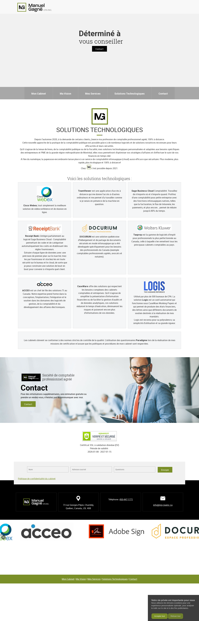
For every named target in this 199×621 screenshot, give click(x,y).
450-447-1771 (126, 499)
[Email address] (179, 8)
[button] (52, 531)
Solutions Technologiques (115, 579)
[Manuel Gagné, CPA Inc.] (34, 7)
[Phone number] (175, 8)
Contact (133, 579)
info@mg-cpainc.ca (162, 504)
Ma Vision (81, 579)
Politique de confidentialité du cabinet (37, 478)
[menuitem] (38, 93)
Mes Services (93, 579)
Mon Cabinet (68, 579)
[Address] (183, 8)
